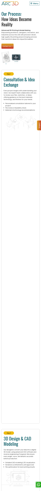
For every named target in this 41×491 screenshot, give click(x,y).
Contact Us (7, 46)
